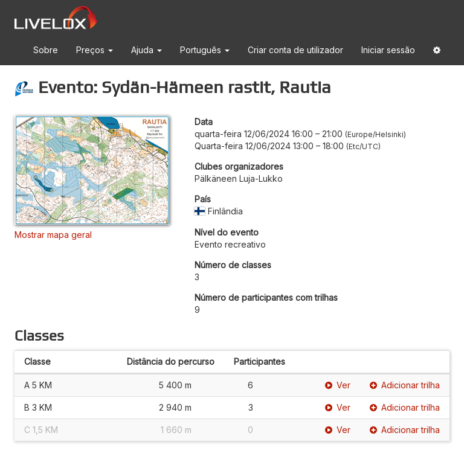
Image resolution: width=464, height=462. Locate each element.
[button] (437, 52)
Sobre (45, 50)
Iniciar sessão (388, 50)
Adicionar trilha (405, 385)
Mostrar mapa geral (53, 234)
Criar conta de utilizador (295, 50)
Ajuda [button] (146, 50)
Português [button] (205, 50)
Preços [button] (94, 50)
